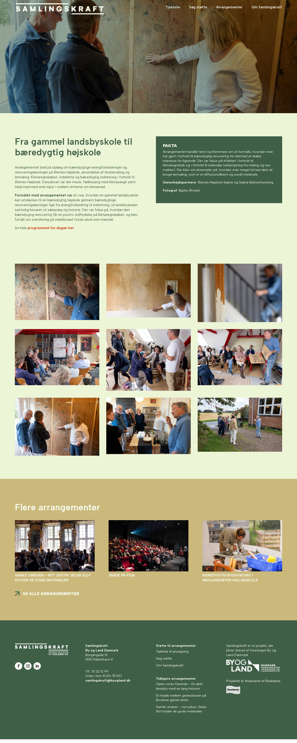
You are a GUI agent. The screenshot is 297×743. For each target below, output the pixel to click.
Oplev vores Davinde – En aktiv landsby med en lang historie (179, 690)
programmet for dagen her (51, 232)
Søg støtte (198, 11)
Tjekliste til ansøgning (172, 655)
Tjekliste (173, 11)
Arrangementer (229, 11)
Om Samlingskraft (267, 11)
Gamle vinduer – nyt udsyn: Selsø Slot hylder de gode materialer (181, 713)
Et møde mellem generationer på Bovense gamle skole (181, 701)
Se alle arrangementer (51, 597)
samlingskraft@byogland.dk (107, 684)
